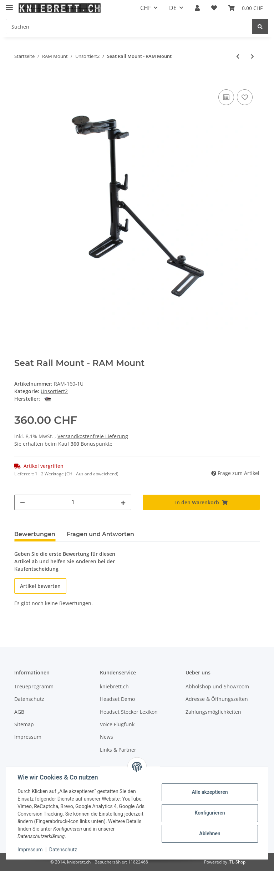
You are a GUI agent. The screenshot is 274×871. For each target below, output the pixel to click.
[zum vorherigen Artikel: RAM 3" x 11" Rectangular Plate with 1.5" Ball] (237, 56)
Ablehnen (209, 833)
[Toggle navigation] (9, 4)
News (106, 736)
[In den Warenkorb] (20, 80)
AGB (19, 711)
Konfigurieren (209, 813)
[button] (197, 8)
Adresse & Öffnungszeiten (217, 699)
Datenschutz (29, 699)
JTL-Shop (236, 862)
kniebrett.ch (114, 686)
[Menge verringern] (22, 502)
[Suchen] (129, 26)
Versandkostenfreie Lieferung (92, 436)
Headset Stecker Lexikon (129, 711)
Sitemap (24, 724)
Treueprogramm (34, 686)
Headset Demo (117, 699)
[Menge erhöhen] (123, 502)
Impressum (27, 736)
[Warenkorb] (245, 8)
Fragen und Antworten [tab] (100, 534)
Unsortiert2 (54, 391)
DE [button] (173, 8)
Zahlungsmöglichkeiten (213, 711)
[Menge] (73, 502)
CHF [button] (145, 8)
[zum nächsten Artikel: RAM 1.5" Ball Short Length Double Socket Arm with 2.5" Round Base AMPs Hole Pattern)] (252, 56)
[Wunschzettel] (214, 8)
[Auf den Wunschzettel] (245, 97)
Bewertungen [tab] (34, 534)
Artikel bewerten (40, 586)
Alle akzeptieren (210, 792)
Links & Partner (118, 749)
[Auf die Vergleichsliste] (226, 97)
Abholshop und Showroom (217, 686)
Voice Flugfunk (117, 724)
